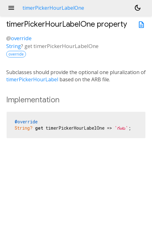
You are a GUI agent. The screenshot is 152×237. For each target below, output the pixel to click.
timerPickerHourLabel (32, 79)
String (13, 46)
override (21, 38)
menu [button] (11, 8)
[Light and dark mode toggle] (138, 8)
